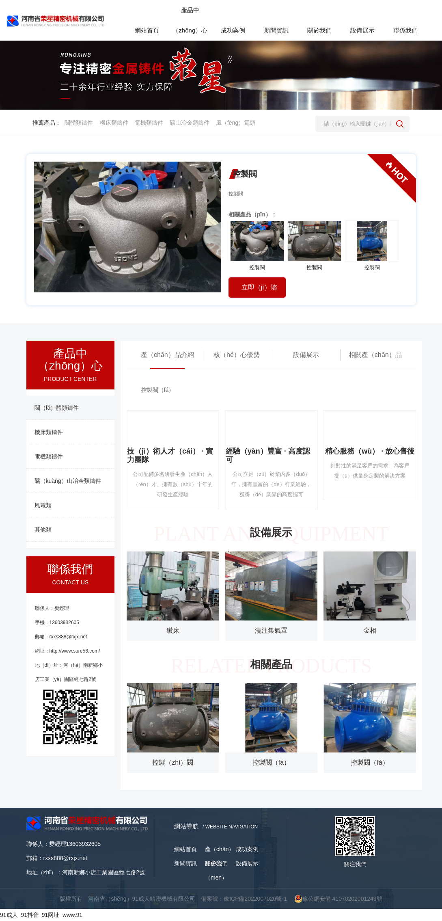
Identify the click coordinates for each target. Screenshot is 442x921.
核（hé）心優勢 (236, 354)
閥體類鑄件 (79, 122)
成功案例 (247, 849)
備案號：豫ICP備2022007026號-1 (244, 898)
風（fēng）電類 (235, 122)
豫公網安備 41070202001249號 (338, 899)
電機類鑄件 (149, 122)
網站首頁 (185, 849)
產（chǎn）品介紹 (167, 354)
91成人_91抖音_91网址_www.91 (41, 915)
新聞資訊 (185, 863)
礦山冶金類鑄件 (189, 122)
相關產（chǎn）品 (375, 354)
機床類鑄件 (114, 122)
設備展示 (306, 354)
